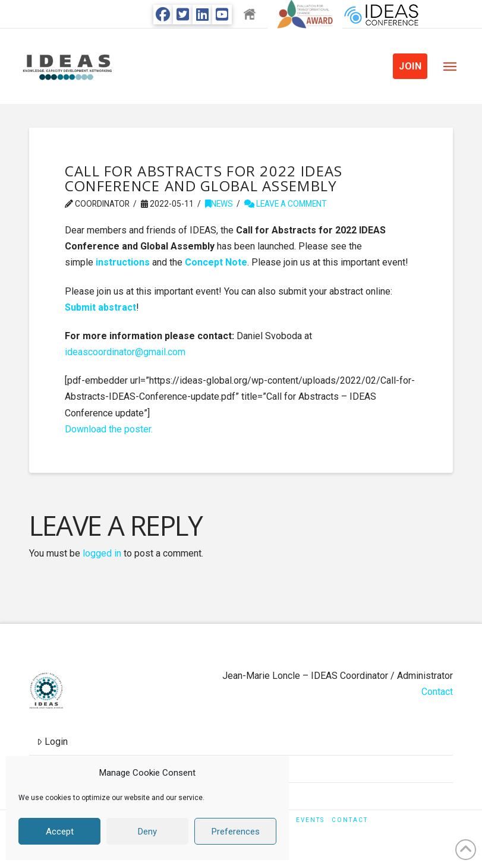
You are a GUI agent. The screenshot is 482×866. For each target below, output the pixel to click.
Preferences (236, 831)
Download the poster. (109, 429)
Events (310, 820)
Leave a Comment (285, 203)
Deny (147, 831)
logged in (102, 553)
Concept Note (216, 262)
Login (52, 741)
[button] (450, 66)
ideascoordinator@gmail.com (125, 352)
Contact (437, 691)
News (219, 203)
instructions (123, 262)
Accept (60, 831)
